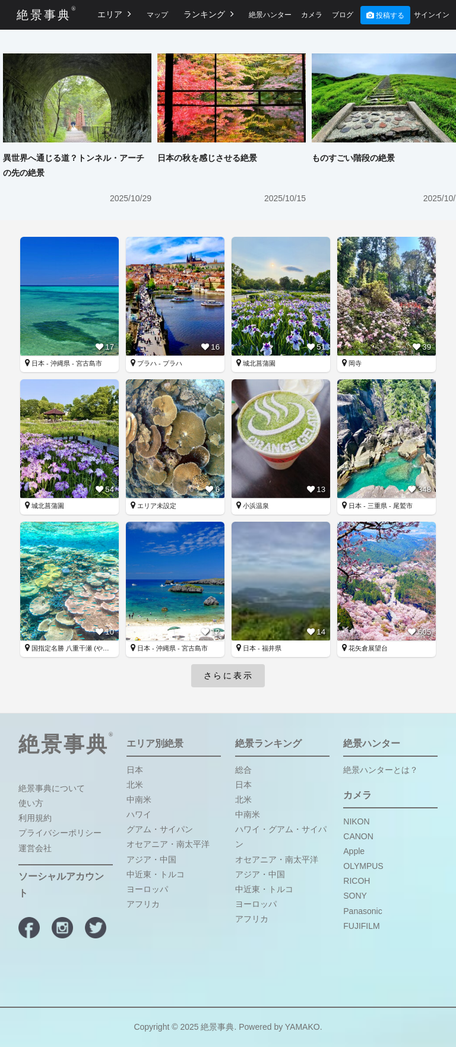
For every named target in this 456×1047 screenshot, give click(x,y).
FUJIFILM (361, 926)
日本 (134, 770)
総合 (243, 770)
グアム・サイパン (159, 829)
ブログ (342, 15)
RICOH (356, 881)
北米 (134, 784)
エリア (114, 14)
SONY (355, 895)
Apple (354, 851)
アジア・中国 (151, 859)
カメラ (311, 15)
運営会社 (35, 848)
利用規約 (35, 818)
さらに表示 (229, 675)
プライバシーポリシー (60, 832)
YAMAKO (302, 1027)
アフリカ (143, 904)
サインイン (431, 15)
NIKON (356, 821)
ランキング (208, 14)
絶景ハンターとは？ (380, 770)
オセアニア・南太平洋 (168, 844)
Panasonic (362, 911)
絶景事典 (44, 13)
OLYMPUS (363, 866)
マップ (157, 15)
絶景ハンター (270, 15)
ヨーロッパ (147, 889)
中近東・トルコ (155, 874)
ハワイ (138, 814)
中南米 (138, 799)
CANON (358, 836)
